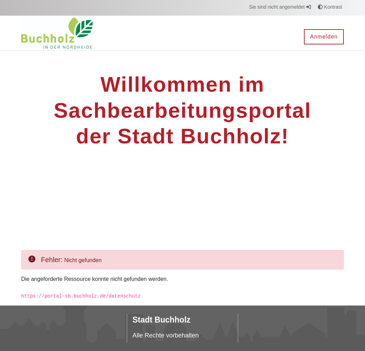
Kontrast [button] (330, 7)
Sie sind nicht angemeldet (280, 7)
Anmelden (324, 37)
